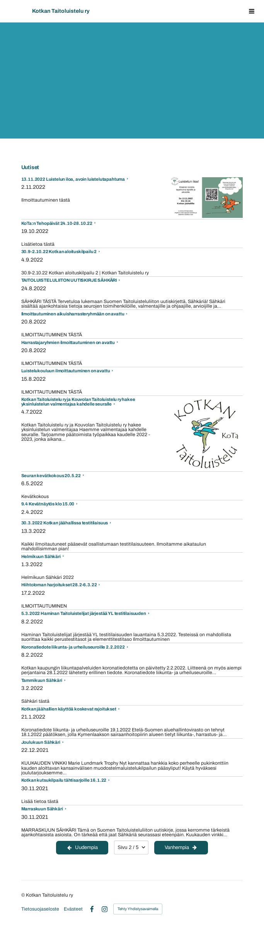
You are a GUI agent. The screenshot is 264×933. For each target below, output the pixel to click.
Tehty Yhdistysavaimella (138, 909)
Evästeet (73, 909)
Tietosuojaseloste (40, 909)
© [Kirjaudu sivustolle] (23, 895)
